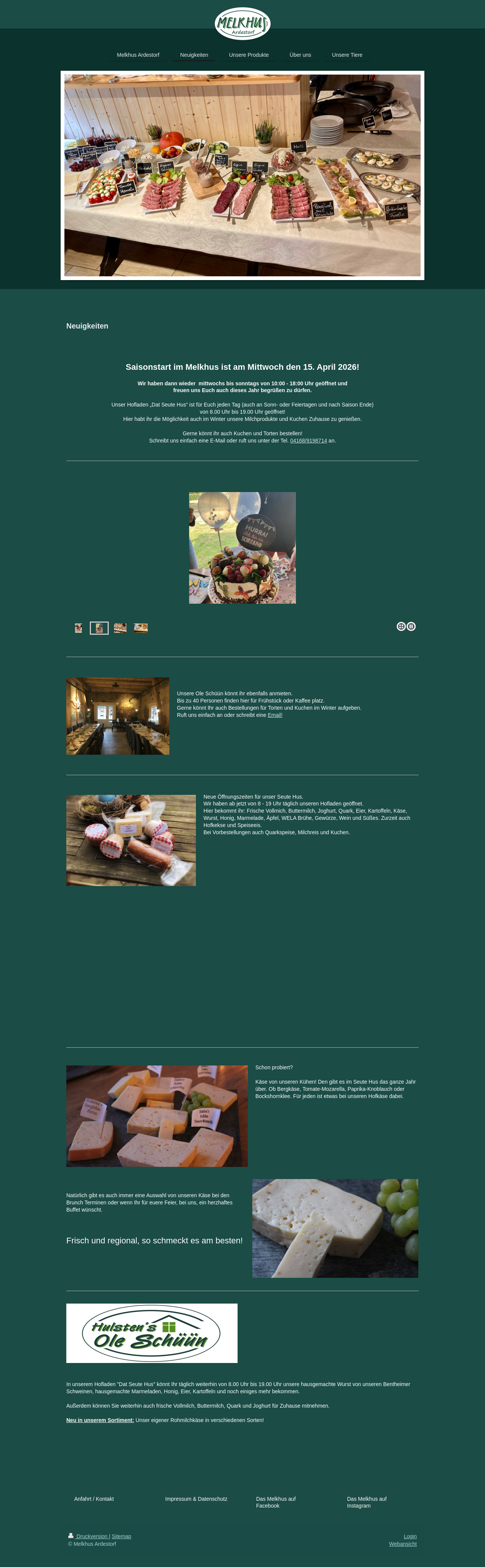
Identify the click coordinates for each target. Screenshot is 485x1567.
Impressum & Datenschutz (196, 1499)
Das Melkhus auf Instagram (366, 1502)
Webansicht (403, 1544)
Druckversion (88, 1536)
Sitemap (121, 1536)
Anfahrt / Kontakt (94, 1499)
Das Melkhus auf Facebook (276, 1502)
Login (410, 1536)
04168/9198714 (308, 441)
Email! (275, 715)
